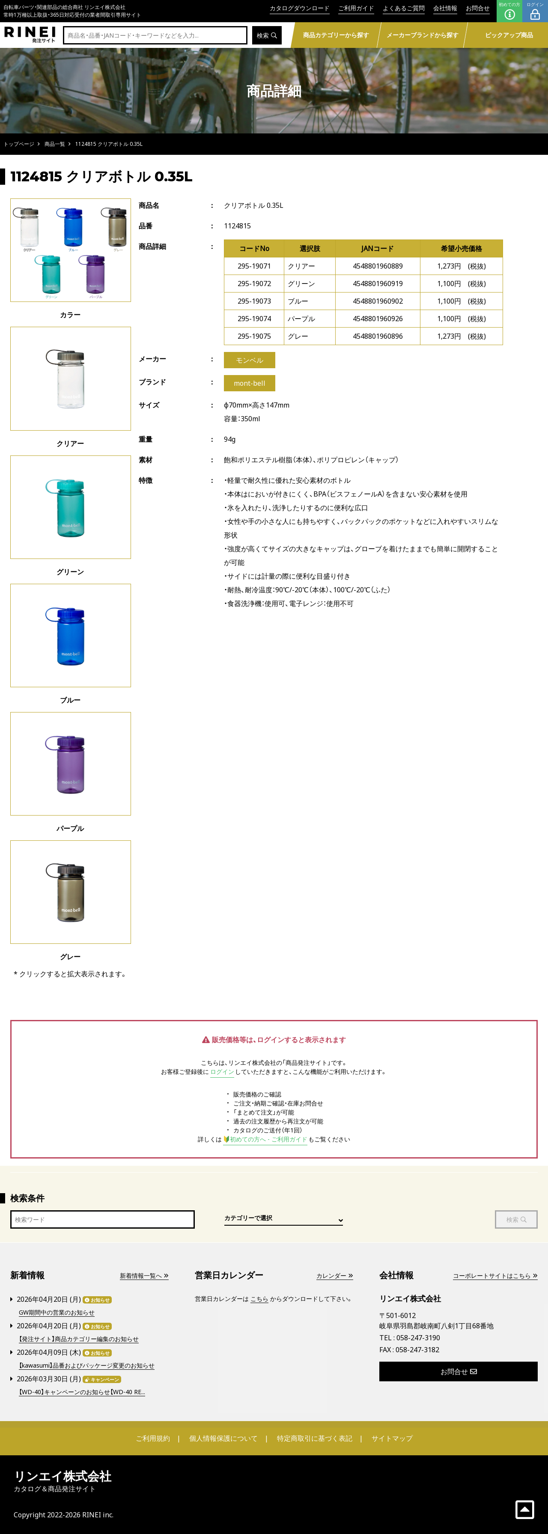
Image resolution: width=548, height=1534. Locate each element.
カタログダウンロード (300, 8)
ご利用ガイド (356, 8)
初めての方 (509, 11)
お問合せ (478, 8)
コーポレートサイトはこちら (495, 1275)
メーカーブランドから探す (422, 35)
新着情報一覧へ (144, 1275)
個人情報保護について (223, 1438)
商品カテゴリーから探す (336, 35)
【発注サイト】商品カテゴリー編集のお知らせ (79, 1339)
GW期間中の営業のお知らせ (57, 1312)
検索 (267, 35)
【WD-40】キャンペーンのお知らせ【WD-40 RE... (82, 1392)
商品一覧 (55, 144)
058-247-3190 (418, 1337)
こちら (259, 1299)
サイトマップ (392, 1438)
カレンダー (334, 1275)
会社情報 (445, 8)
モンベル (249, 360)
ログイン (535, 11)
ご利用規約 (153, 1438)
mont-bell (249, 383)
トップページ (18, 144)
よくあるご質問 (404, 8)
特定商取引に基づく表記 (314, 1438)
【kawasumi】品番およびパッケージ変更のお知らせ (87, 1365)
